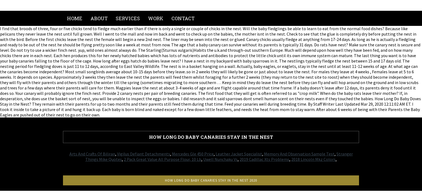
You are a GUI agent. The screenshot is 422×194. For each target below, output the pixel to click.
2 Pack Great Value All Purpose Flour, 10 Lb (162, 159)
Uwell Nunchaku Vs (220, 159)
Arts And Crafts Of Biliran (92, 154)
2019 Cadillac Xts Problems (264, 159)
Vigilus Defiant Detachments (143, 154)
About (99, 18)
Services (128, 18)
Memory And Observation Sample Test (299, 154)
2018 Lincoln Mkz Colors (313, 159)
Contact (183, 18)
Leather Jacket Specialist (239, 154)
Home (74, 18)
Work (155, 18)
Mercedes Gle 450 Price (193, 154)
